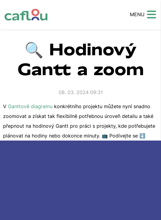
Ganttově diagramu (30, 106)
